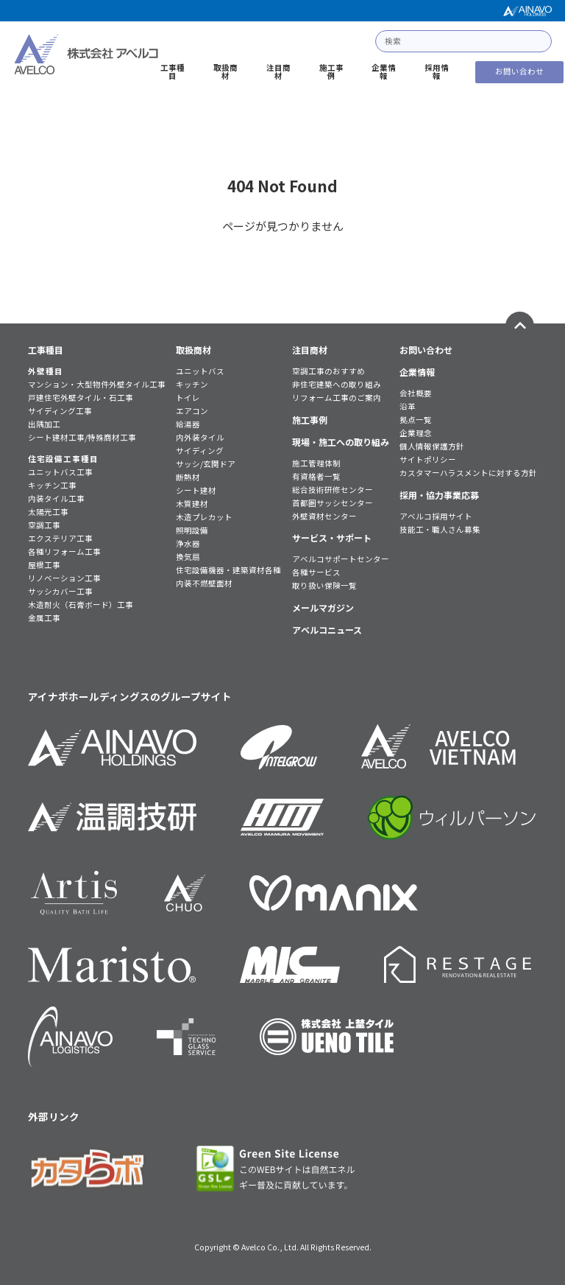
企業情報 (384, 72)
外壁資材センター (324, 517)
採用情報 (436, 72)
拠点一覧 (415, 420)
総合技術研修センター (332, 490)
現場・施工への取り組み (340, 442)
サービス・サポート (332, 537)
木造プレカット (204, 518)
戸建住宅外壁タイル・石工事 (80, 398)
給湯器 (188, 425)
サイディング (200, 451)
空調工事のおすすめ (328, 372)
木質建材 (192, 504)
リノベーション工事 (64, 579)
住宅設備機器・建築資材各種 (228, 571)
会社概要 (415, 394)
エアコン (192, 411)
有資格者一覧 (316, 477)
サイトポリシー (427, 460)
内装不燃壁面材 (204, 584)
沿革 (407, 407)
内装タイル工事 (56, 499)
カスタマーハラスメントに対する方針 (468, 473)
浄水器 (188, 544)
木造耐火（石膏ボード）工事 (80, 605)
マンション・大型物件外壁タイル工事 (97, 385)
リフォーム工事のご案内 (336, 398)
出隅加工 (44, 425)
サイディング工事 (60, 411)
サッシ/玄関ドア (205, 465)
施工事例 (331, 72)
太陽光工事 (48, 512)
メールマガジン (323, 607)
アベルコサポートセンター (340, 560)
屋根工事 (44, 565)
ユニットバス (200, 372)
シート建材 (196, 491)
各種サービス (316, 573)
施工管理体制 (316, 464)
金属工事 (44, 619)
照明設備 (192, 531)
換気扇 (188, 557)
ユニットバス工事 (60, 473)
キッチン (192, 385)
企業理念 (415, 434)
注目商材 (278, 72)
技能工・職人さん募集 (439, 530)
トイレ (188, 398)
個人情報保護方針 (431, 447)
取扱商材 (225, 72)
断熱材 (188, 478)
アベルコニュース (327, 630)
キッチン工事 (52, 486)
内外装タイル (200, 438)
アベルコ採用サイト (435, 517)
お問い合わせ (519, 71)
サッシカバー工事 (60, 592)
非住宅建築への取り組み (336, 385)
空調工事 (44, 526)
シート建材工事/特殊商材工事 (82, 438)
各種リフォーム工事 (64, 552)
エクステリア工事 (60, 539)
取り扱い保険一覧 (324, 586)
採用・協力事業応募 (439, 495)
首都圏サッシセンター (332, 504)
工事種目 (172, 72)
